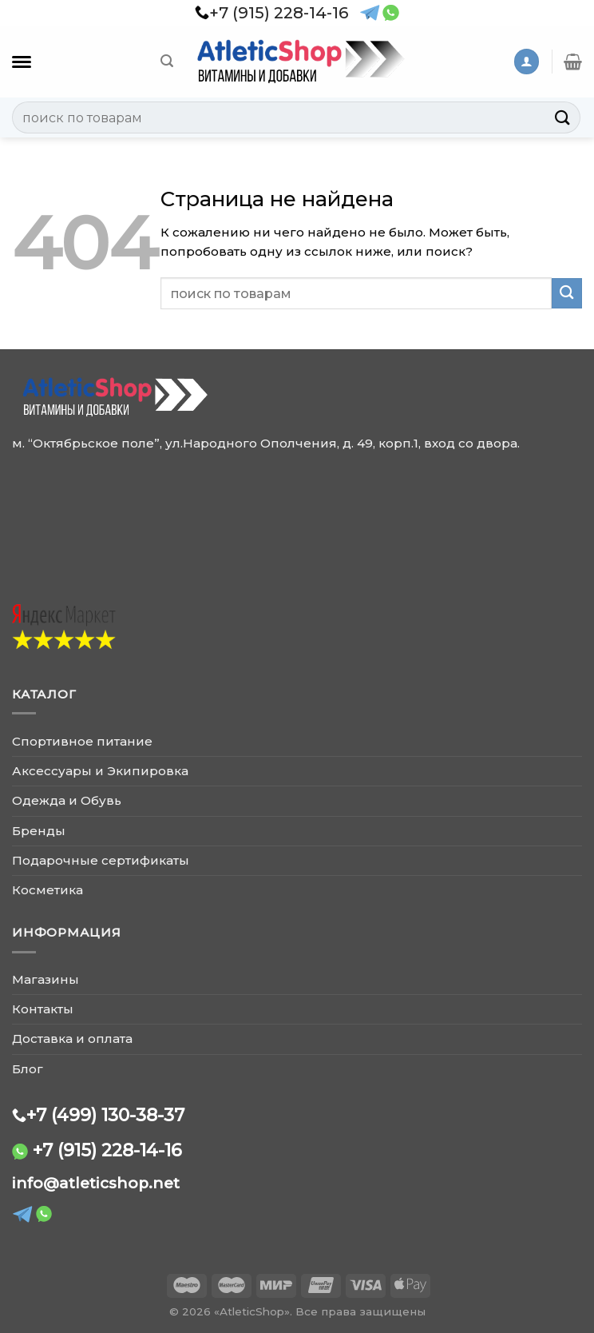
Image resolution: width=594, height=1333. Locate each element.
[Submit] (563, 117)
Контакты (42, 1009)
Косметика (47, 889)
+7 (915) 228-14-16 (107, 1150)
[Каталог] (21, 62)
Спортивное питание (82, 741)
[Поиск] (166, 61)
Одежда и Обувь (66, 800)
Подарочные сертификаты (100, 860)
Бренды (38, 830)
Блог (27, 1068)
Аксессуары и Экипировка (100, 770)
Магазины (45, 979)
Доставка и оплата (72, 1038)
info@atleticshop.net (96, 1183)
